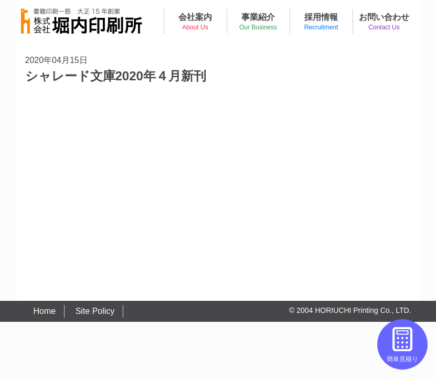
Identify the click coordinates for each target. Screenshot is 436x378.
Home (45, 311)
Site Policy (95, 311)
